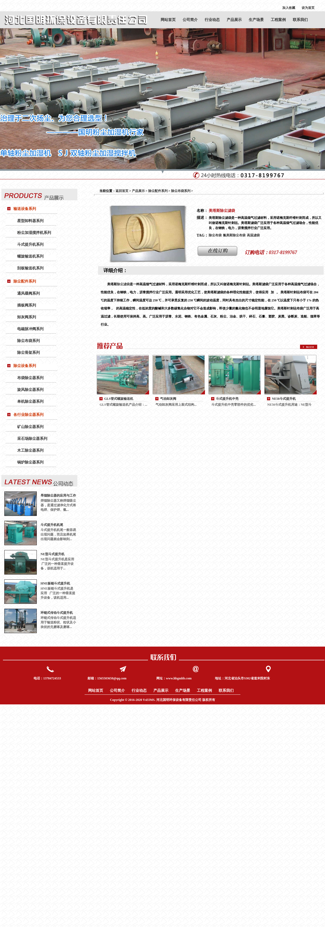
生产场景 (256, 20)
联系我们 (300, 20)
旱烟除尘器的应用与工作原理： (58, 496)
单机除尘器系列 (30, 402)
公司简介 (190, 20)
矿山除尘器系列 (30, 427)
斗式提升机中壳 (227, 399)
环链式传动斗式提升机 (57, 613)
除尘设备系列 (24, 366)
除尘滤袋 (123, 284)
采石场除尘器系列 (32, 439)
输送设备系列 (24, 209)
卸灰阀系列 (26, 317)
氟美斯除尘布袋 (234, 235)
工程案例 (278, 20)
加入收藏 (288, 8)
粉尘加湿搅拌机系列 (34, 233)
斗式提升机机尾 (52, 525)
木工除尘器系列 (30, 450)
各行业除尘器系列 (28, 415)
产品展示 (234, 20)
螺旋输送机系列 (30, 256)
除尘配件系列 (24, 281)
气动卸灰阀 (168, 399)
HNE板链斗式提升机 (55, 583)
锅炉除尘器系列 (30, 462)
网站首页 (168, 20)
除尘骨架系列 (28, 353)
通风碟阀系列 (28, 293)
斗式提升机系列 (30, 245)
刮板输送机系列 (30, 268)
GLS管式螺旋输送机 (118, 399)
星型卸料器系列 (30, 221)
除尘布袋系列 (28, 341)
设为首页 (308, 8)
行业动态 (212, 20)
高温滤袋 (253, 235)
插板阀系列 (26, 305)
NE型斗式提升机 (52, 554)
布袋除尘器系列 (30, 378)
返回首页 (121, 191)
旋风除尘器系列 (30, 390)
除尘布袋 (215, 235)
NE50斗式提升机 (284, 399)
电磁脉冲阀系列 (30, 329)
